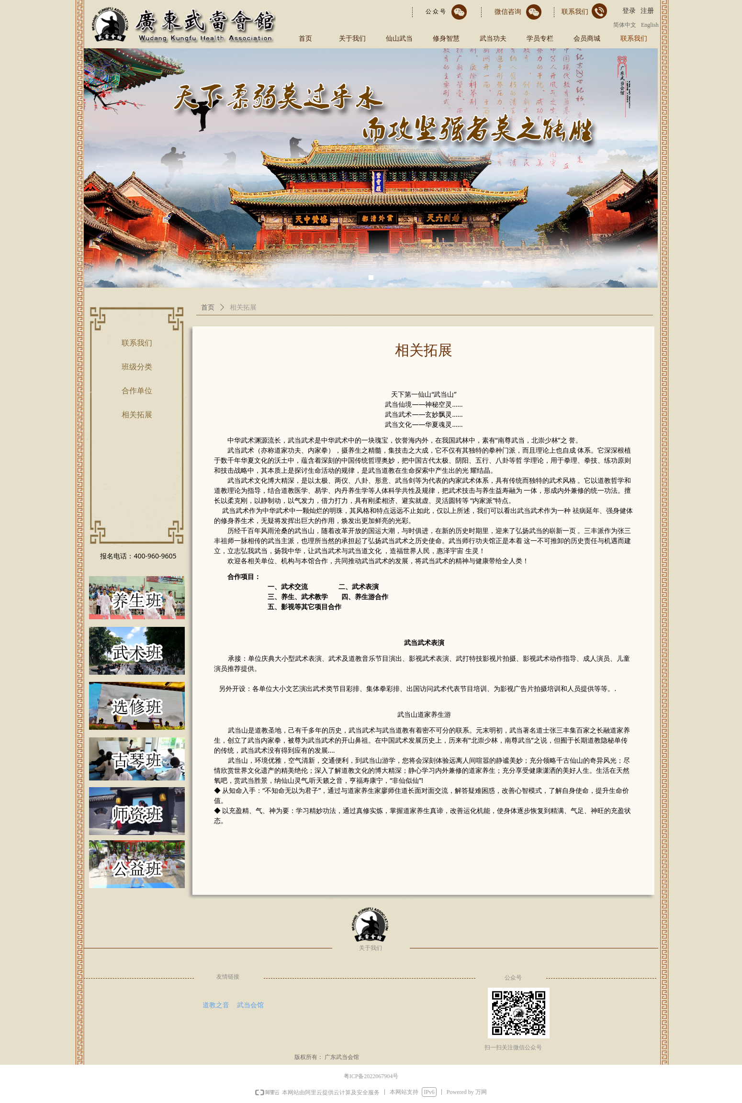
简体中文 (624, 25)
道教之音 (215, 1005)
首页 (207, 307)
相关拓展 (243, 307)
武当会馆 (250, 1005)
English (650, 25)
